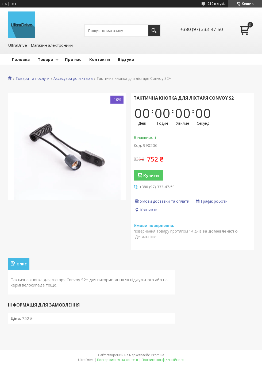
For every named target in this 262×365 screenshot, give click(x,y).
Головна (21, 59)
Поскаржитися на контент (117, 360)
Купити (151, 175)
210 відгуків (216, 3)
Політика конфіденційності (163, 360)
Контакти (99, 59)
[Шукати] (154, 30)
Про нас (73, 59)
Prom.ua (157, 355)
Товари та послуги (32, 78)
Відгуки (126, 59)
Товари (45, 59)
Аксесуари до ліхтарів (73, 78)
